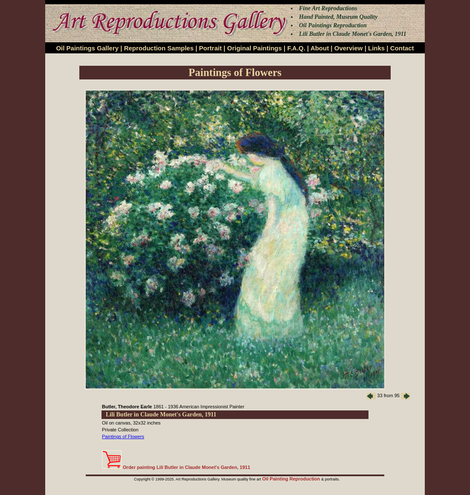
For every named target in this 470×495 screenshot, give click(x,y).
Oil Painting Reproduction (292, 478)
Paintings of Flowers (123, 436)
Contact (402, 48)
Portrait (210, 48)
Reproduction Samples (159, 48)
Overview (348, 48)
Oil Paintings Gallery (87, 48)
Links (376, 48)
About (319, 48)
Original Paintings (254, 48)
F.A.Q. (296, 48)
